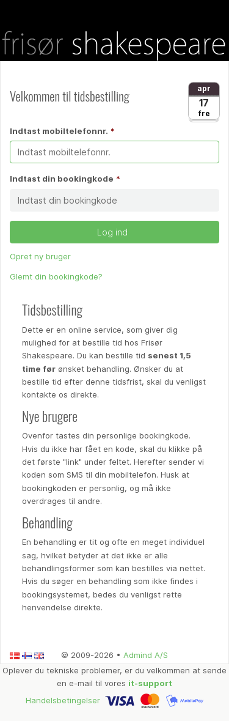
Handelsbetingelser (63, 699)
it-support (150, 683)
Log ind (115, 232)
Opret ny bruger (40, 256)
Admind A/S (145, 655)
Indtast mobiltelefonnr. (59, 131)
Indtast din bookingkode (62, 178)
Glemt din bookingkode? (56, 276)
